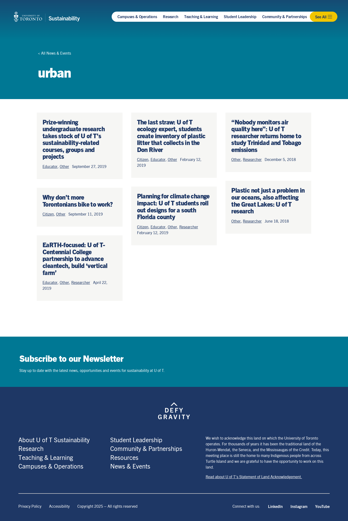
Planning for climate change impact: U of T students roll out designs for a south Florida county (173, 206)
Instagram (298, 506)
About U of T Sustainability (54, 439)
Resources (124, 457)
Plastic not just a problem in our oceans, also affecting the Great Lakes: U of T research (267, 200)
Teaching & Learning (201, 16)
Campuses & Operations (137, 16)
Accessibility (59, 506)
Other (64, 166)
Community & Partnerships (284, 16)
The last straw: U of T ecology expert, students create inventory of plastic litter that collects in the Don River (171, 135)
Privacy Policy (29, 506)
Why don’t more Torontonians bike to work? (78, 200)
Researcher (80, 282)
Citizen (48, 214)
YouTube (322, 506)
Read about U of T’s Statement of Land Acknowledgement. (254, 476)
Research (170, 16)
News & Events (130, 466)
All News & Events (56, 53)
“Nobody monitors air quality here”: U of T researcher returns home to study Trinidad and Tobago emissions (266, 135)
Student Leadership (240, 16)
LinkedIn (275, 506)
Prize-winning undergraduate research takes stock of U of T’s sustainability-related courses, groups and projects (74, 139)
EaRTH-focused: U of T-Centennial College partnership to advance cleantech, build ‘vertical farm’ (75, 258)
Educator (50, 166)
